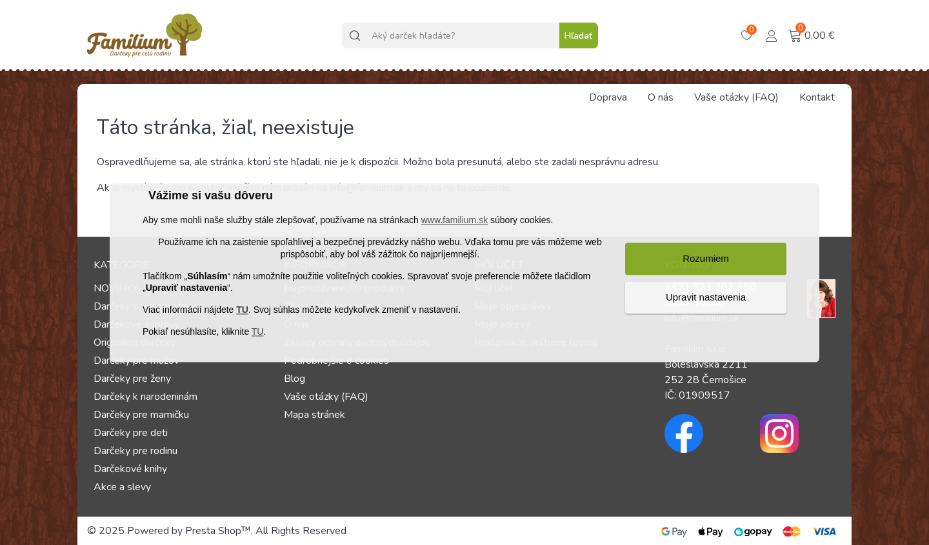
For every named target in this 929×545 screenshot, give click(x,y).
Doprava (608, 97)
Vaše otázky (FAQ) (736, 97)
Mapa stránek (314, 415)
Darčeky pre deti (131, 433)
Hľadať (578, 36)
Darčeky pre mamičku (141, 415)
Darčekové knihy (130, 469)
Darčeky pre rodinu (135, 451)
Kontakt (817, 97)
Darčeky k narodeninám (145, 397)
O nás (661, 97)
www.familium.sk (454, 220)
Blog (294, 379)
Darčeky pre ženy (132, 379)
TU (242, 310)
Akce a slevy (122, 487)
